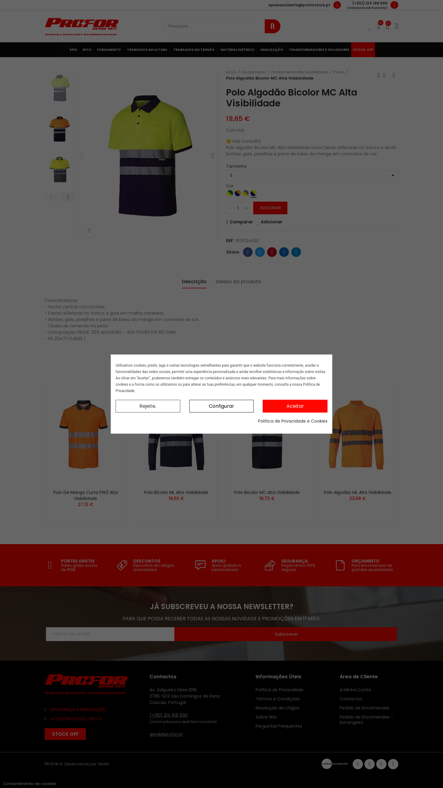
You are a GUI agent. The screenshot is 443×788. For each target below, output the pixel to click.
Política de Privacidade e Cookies (293, 421)
